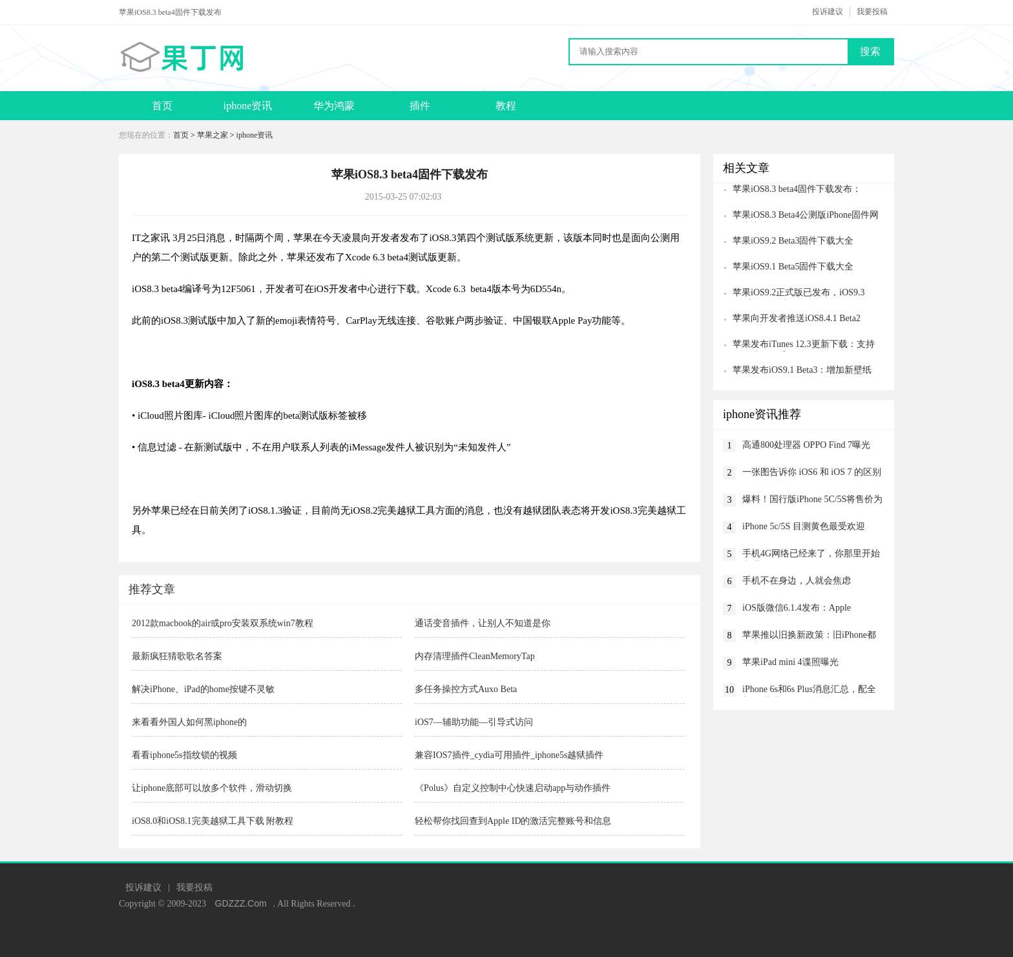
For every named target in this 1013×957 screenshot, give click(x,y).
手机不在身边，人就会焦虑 (796, 580)
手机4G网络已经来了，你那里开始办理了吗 (811, 555)
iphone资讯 (248, 105)
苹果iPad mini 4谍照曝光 (790, 662)
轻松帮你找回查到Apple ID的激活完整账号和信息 (513, 821)
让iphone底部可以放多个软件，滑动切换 (212, 788)
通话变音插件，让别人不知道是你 (482, 623)
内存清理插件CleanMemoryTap (475, 656)
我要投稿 (872, 11)
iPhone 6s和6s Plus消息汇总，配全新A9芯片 (809, 690)
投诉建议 (827, 11)
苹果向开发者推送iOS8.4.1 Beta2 (797, 318)
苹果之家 (212, 135)
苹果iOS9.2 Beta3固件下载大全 (793, 241)
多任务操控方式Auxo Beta (466, 689)
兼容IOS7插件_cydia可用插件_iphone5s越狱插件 (509, 755)
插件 (420, 105)
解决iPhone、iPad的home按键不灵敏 (203, 689)
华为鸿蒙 (334, 105)
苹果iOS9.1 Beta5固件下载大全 (793, 266)
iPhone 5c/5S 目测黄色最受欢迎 (803, 526)
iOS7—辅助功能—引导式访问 (474, 722)
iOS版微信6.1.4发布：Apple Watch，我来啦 (796, 609)
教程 (506, 105)
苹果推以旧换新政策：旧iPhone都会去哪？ (809, 636)
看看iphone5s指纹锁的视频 (184, 755)
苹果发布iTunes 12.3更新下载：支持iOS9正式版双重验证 (799, 345)
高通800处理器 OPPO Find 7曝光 (806, 445)
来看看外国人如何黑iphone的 (189, 722)
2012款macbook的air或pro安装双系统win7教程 (222, 623)
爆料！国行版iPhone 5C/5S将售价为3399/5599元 (812, 500)
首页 (162, 105)
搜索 (870, 51)
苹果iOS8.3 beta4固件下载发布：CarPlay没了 (792, 190)
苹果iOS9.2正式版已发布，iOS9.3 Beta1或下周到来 (794, 294)
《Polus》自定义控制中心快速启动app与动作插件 (513, 788)
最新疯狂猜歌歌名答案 (177, 656)
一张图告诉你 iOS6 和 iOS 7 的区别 (811, 472)
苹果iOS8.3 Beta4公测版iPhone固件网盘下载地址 (801, 216)
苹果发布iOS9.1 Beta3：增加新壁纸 (802, 370)
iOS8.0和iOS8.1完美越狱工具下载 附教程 (212, 821)
